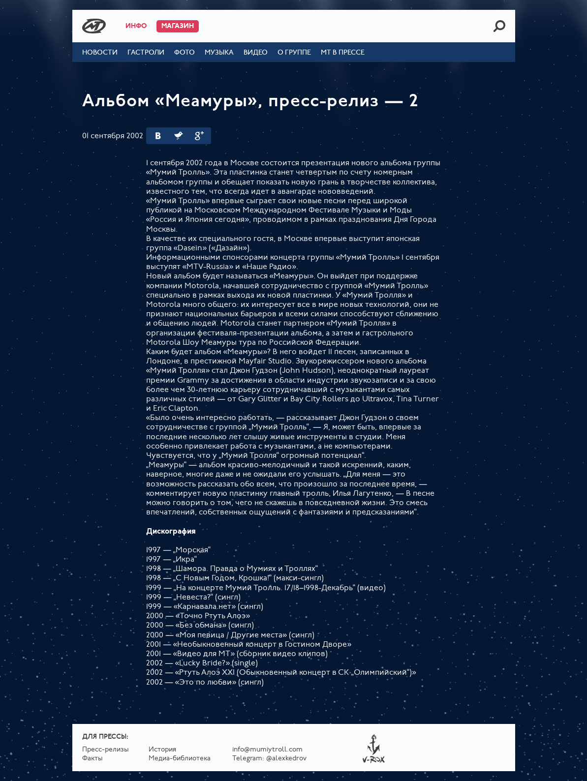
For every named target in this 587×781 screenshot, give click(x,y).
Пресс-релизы (105, 749)
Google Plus (199, 135)
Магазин (177, 26)
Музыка (219, 53)
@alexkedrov (286, 758)
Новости (100, 53)
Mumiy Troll (94, 26)
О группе (294, 53)
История (162, 749)
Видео (256, 53)
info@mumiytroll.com (267, 749)
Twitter (178, 135)
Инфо (136, 26)
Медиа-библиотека (180, 758)
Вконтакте (158, 135)
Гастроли (145, 53)
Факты (92, 758)
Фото (184, 53)
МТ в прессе (343, 53)
